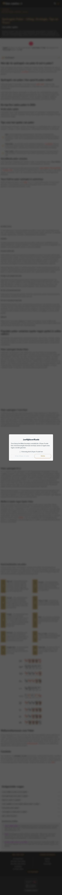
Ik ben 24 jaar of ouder (22, 456)
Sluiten (43, 456)
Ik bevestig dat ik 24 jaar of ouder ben (32, 451)
